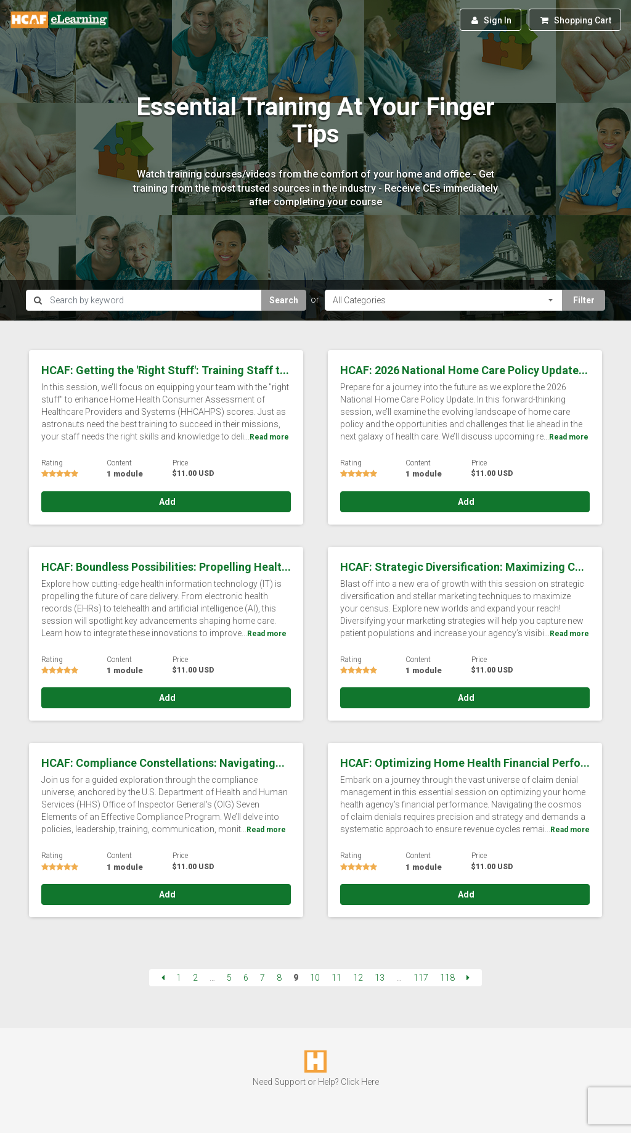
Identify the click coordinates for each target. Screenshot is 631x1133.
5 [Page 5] (229, 978)
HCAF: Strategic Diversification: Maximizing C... (462, 566)
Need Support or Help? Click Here (316, 1082)
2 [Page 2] (195, 978)
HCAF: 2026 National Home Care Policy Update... (464, 370)
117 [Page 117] (420, 978)
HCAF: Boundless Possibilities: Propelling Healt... (166, 566)
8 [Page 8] (279, 978)
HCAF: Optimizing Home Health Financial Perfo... (465, 762)
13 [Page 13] (380, 978)
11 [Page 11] (336, 978)
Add (166, 502)
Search (283, 300)
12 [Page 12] (358, 978)
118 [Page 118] (447, 978)
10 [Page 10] (315, 978)
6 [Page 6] (245, 978)
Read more (269, 437)
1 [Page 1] (178, 978)
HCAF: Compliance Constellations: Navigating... (163, 762)
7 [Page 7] (262, 978)
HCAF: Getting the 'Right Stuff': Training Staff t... (165, 370)
